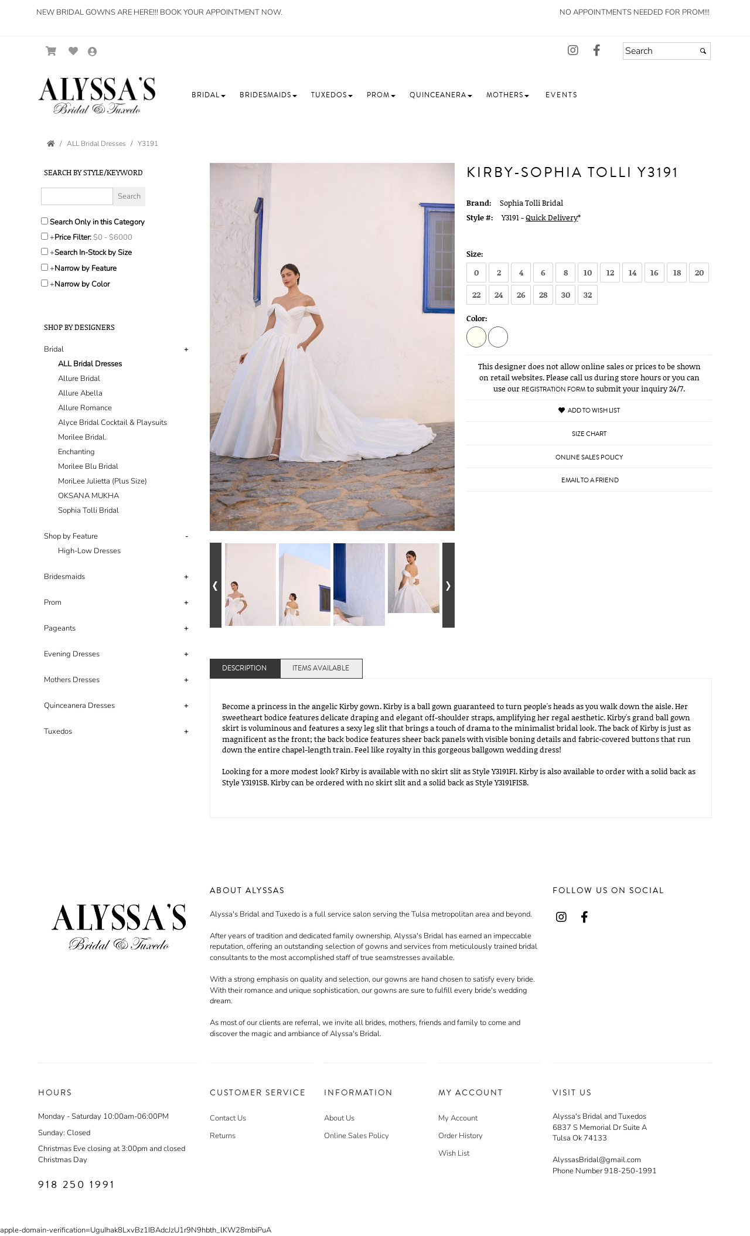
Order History (460, 1136)
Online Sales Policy (356, 1136)
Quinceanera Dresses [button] (79, 705)
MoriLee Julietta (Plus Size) (102, 481)
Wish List (453, 1153)
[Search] (667, 51)
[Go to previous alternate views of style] (216, 585)
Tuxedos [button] (58, 731)
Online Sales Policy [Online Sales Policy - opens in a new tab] (589, 457)
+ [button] (186, 349)
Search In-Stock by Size (93, 252)
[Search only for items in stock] (44, 251)
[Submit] (703, 51)
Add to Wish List (589, 410)
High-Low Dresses (89, 551)
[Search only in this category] (44, 220)
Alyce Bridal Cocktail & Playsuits (112, 422)
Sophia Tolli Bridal (88, 510)
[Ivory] (476, 336)
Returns (223, 1136)
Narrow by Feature (85, 268)
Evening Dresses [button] (72, 654)
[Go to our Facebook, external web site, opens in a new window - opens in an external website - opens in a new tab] (596, 51)
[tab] (118, 430)
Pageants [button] (60, 628)
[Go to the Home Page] (51, 143)
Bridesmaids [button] (64, 576)
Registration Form (553, 389)
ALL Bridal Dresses (90, 364)
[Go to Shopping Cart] (51, 51)
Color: (477, 318)
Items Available (320, 668)
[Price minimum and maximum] (116, 237)
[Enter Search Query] (77, 196)
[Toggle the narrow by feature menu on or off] (44, 267)
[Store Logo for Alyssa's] (96, 95)
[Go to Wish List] (73, 51)
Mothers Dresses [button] (72, 680)
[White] (498, 336)
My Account (458, 1118)
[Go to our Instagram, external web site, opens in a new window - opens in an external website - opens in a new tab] (573, 51)
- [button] (186, 536)
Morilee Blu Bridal (88, 466)
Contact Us (228, 1118)
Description (244, 668)
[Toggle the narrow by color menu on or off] (44, 283)
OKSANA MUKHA (88, 496)
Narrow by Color (82, 284)
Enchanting (76, 452)
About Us (339, 1118)
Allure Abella (80, 393)
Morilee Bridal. (82, 437)
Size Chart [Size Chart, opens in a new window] (589, 434)
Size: (474, 253)
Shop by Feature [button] (71, 536)
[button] (209, 95)
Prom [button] (53, 602)
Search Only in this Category (97, 222)
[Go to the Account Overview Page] (92, 52)
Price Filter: (72, 237)
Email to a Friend (590, 480)
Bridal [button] (54, 349)
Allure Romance (85, 408)
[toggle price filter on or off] (44, 236)
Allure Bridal (79, 378)
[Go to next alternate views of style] (448, 585)
